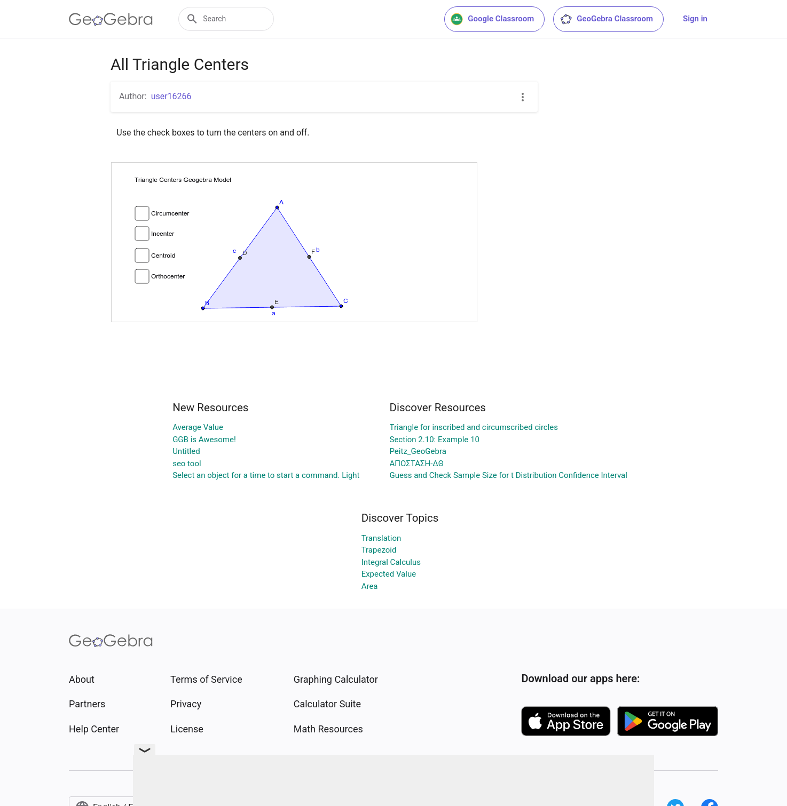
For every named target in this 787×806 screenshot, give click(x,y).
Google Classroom (492, 19)
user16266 (171, 96)
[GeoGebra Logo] (111, 19)
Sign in (695, 18)
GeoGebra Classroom (606, 19)
